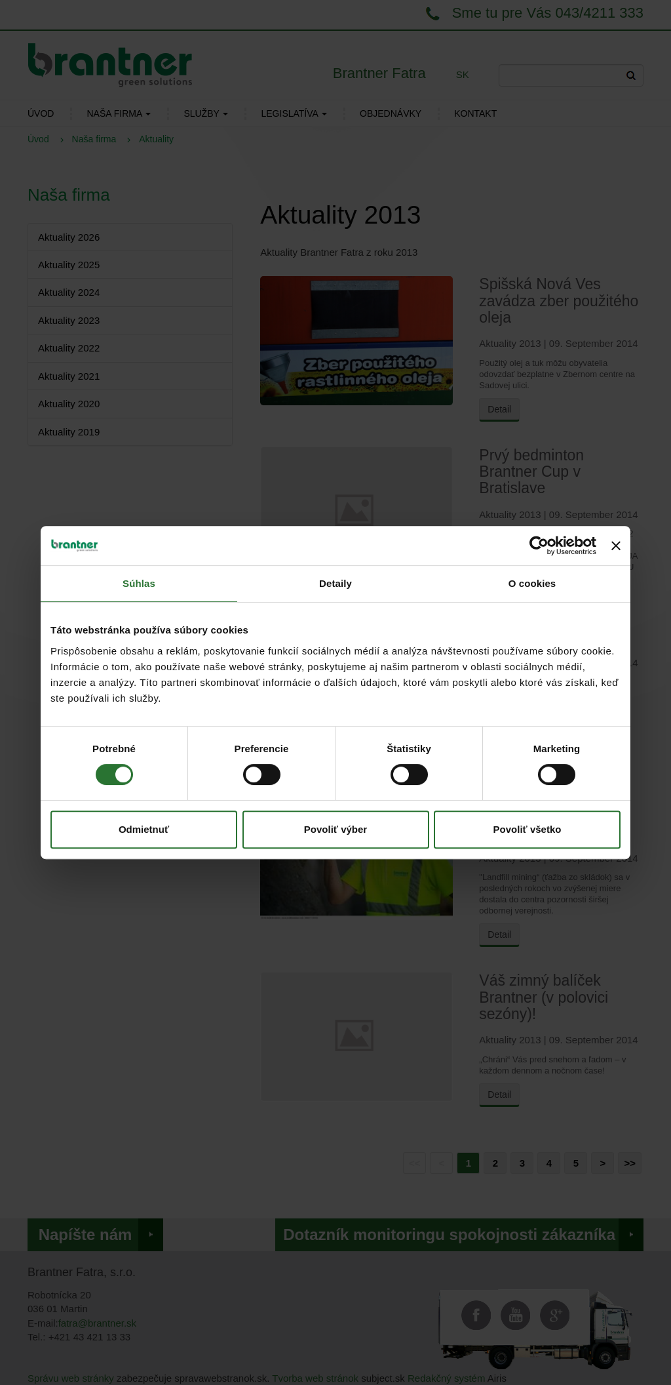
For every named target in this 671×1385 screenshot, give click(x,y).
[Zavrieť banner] (616, 545)
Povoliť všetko (527, 829)
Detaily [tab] (335, 583)
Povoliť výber (335, 829)
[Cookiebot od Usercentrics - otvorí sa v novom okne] (539, 545)
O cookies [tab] (532, 583)
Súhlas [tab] (139, 583)
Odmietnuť (144, 829)
